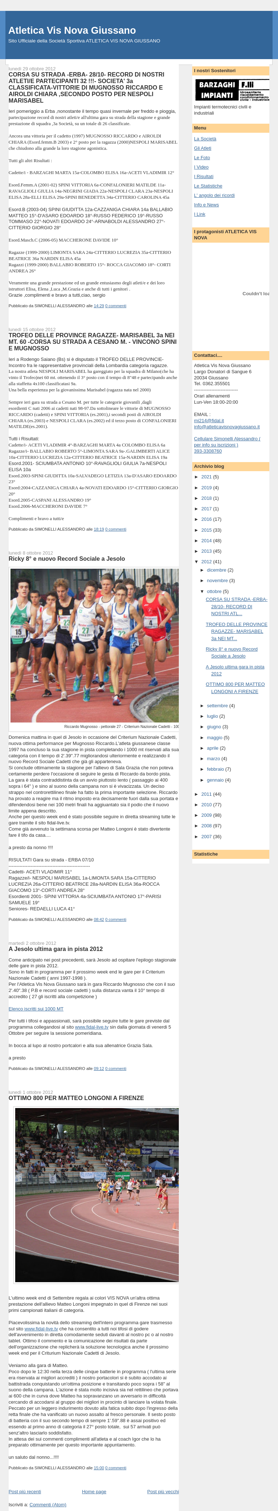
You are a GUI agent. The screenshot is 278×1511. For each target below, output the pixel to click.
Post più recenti (25, 1491)
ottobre (215, 591)
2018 (207, 498)
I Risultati (203, 176)
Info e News (206, 204)
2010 (207, 804)
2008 (207, 825)
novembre (218, 580)
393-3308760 (208, 451)
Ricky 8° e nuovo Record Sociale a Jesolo (67, 558)
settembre (218, 705)
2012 (207, 561)
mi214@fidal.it (209, 420)
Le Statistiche (208, 186)
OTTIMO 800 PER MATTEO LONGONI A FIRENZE (76, 1098)
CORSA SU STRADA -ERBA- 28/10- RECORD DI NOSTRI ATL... (237, 606)
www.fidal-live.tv (91, 1027)
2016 (207, 519)
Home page (94, 1491)
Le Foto (202, 157)
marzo (214, 758)
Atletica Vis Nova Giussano (72, 30)
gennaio (216, 780)
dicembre (217, 570)
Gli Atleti (202, 148)
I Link (199, 214)
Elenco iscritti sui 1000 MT (36, 1009)
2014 (207, 540)
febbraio (216, 769)
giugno (215, 726)
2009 (207, 815)
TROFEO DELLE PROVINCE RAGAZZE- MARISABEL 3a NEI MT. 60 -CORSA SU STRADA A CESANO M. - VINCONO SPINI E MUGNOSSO (93, 341)
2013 (207, 551)
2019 (207, 487)
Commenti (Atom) (48, 1504)
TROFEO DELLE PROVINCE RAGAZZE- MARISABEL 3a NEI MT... (237, 631)
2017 (207, 508)
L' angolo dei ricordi (214, 195)
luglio (213, 716)
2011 (207, 794)
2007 (207, 836)
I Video (201, 167)
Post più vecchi (163, 1491)
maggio (215, 737)
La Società (205, 138)
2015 (207, 530)
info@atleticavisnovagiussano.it (227, 426)
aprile (213, 748)
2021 (207, 476)
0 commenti (115, 306)
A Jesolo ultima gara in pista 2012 (56, 949)
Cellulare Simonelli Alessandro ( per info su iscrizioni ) (227, 442)
